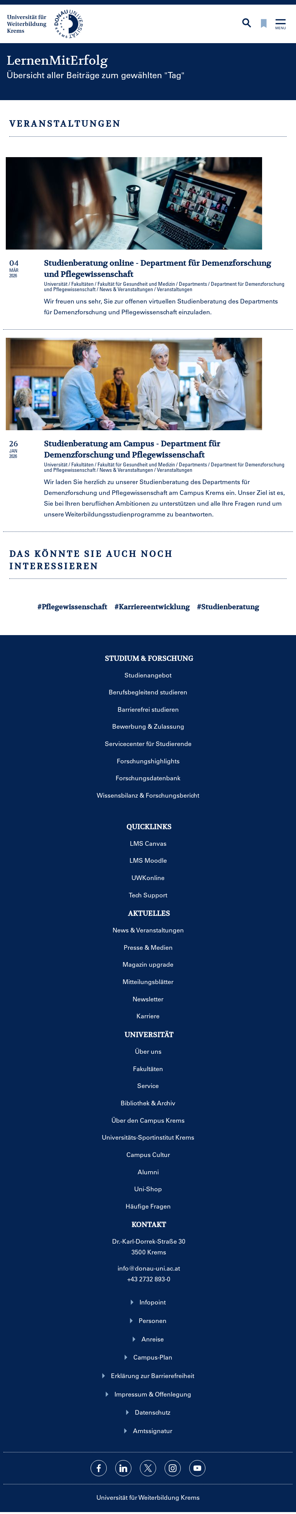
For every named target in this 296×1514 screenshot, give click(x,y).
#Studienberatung (228, 606)
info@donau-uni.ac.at (149, 1268)
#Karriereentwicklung (152, 606)
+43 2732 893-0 (148, 1279)
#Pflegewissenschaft (72, 606)
